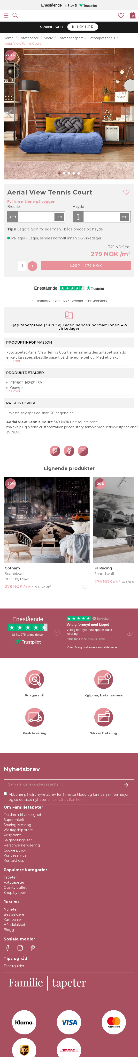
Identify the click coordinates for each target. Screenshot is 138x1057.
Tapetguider (14, 966)
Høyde (78, 206)
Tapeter (10, 877)
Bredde (13, 206)
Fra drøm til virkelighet (22, 814)
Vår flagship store (18, 830)
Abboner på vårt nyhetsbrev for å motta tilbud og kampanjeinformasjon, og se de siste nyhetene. (69, 797)
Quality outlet (15, 887)
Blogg (9, 930)
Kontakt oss (14, 860)
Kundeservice (15, 855)
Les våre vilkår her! (66, 799)
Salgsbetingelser (18, 840)
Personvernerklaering (22, 845)
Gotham (12, 568)
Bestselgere (14, 914)
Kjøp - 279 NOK (86, 265)
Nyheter (11, 909)
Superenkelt (14, 820)
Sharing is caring (17, 825)
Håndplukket (14, 924)
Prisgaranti (13, 835)
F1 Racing (103, 568)
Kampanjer (13, 919)
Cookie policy (15, 850)
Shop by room (16, 892)
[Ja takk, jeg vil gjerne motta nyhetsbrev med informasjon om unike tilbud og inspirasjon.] (69, 784)
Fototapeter (14, 882)
